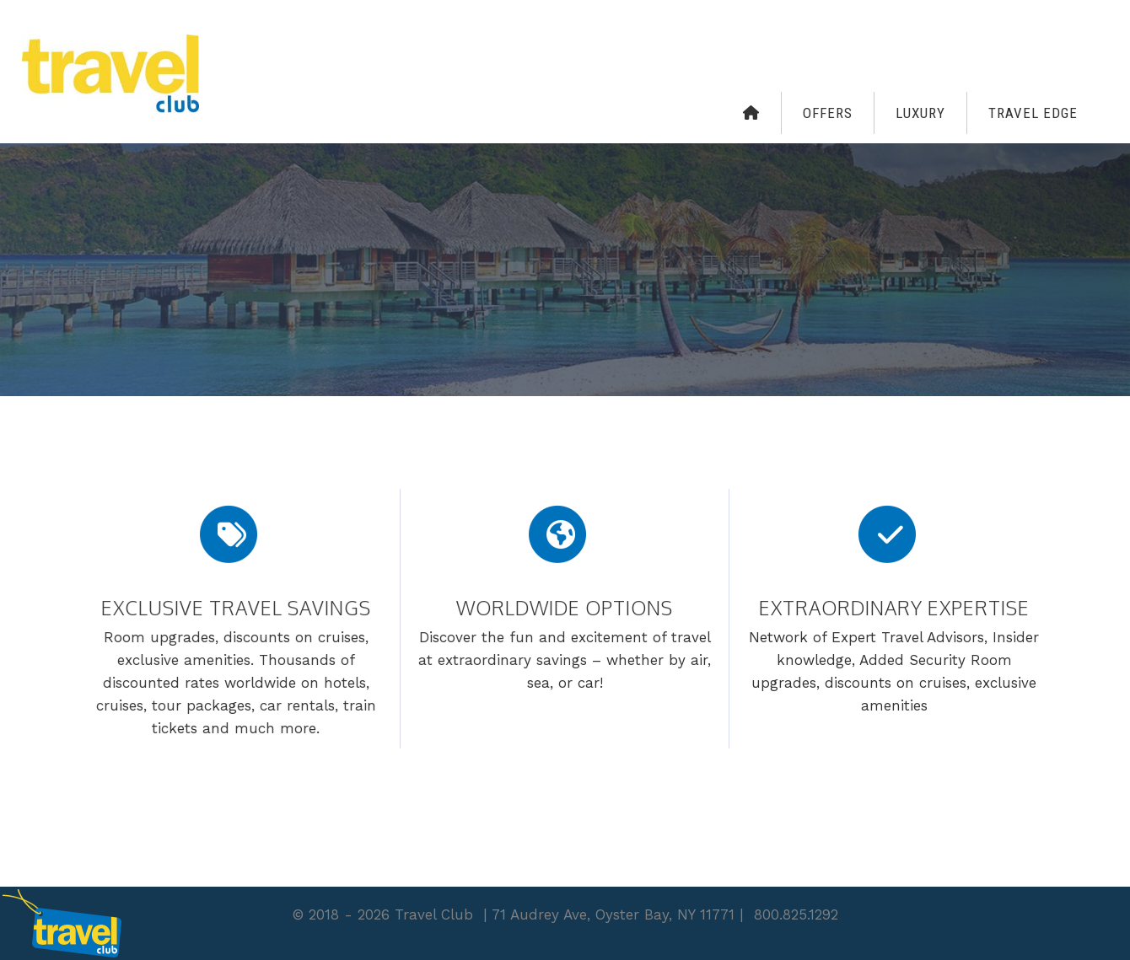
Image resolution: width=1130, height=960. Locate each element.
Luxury (920, 113)
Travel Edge (1033, 113)
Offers (828, 113)
